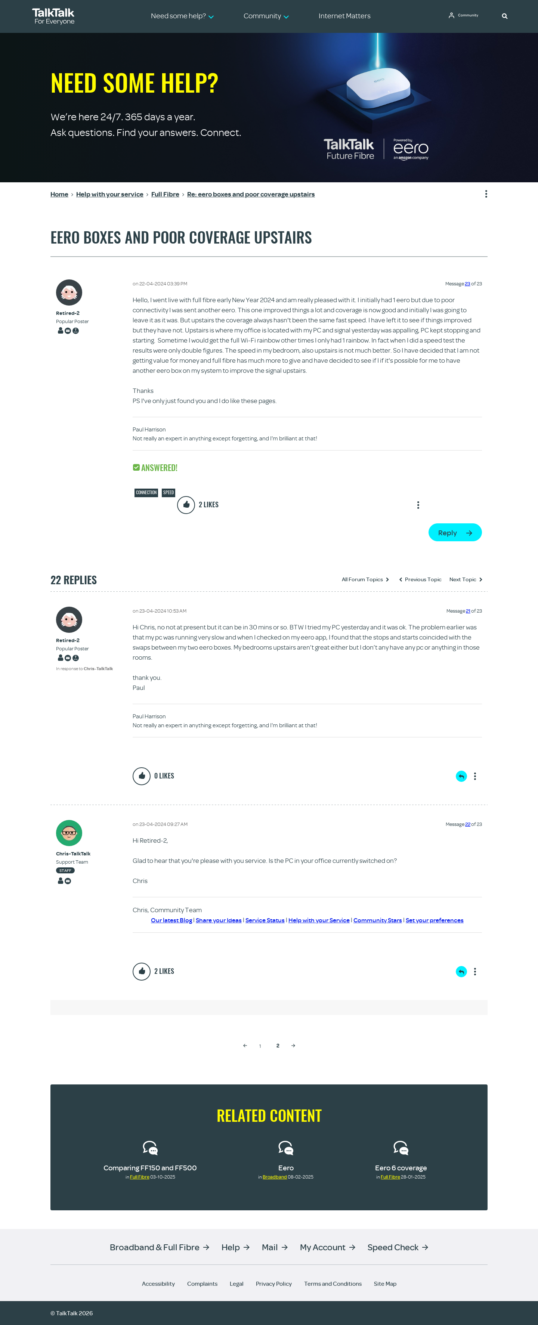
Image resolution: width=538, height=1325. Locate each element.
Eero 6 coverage (401, 1167)
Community (471, 16)
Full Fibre (139, 1177)
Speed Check (393, 1247)
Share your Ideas (212, 920)
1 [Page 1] (260, 1046)
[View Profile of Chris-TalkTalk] (73, 854)
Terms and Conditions (333, 1283)
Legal (237, 1283)
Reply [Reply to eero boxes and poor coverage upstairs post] (447, 532)
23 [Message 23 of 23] (467, 283)
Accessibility (158, 1283)
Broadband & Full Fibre (155, 1247)
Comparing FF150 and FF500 (150, 1167)
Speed (168, 492)
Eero (286, 1167)
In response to (84, 668)
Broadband (275, 1177)
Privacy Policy (274, 1283)
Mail (270, 1247)
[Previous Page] (245, 1045)
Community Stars (381, 920)
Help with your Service (319, 920)
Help (231, 1247)
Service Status (262, 920)
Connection (146, 492)
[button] (504, 15)
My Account (323, 1247)
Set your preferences (442, 920)
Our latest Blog (162, 920)
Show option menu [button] (482, 194)
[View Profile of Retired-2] (72, 313)
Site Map (385, 1283)
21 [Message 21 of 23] (468, 610)
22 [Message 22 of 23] (467, 824)
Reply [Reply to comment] (461, 776)
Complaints (202, 1283)
